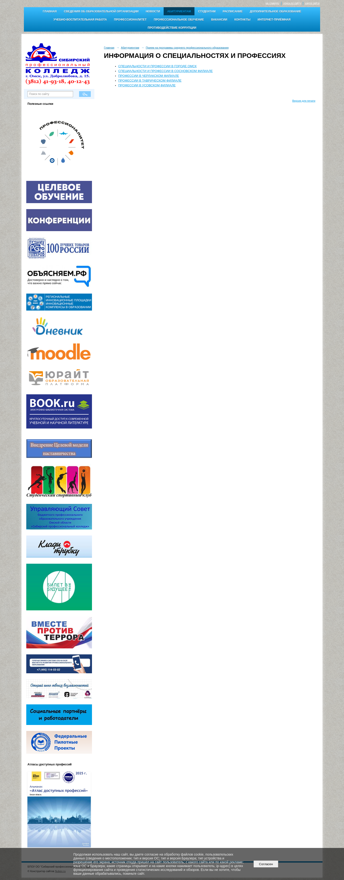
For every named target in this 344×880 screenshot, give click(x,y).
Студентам (206, 11)
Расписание (233, 11)
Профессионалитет (130, 19)
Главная (50, 11)
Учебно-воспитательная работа (80, 19)
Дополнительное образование (275, 11)
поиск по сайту (292, 3)
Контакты (242, 19)
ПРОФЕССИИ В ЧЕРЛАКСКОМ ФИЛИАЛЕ (148, 76)
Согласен (266, 864)
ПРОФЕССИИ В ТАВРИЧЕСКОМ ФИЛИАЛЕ (150, 80)
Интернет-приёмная (274, 19)
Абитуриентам (179, 11)
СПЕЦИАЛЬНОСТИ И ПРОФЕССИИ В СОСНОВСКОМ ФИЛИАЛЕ (165, 71)
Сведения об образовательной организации (101, 11)
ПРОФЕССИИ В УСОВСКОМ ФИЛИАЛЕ (147, 85)
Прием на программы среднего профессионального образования (187, 47)
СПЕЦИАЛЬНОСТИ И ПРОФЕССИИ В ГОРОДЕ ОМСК (157, 66)
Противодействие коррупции (172, 27)
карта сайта (312, 3)
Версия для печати (303, 100)
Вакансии (219, 19)
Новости (153, 11)
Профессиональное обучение (179, 19)
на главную (272, 3)
